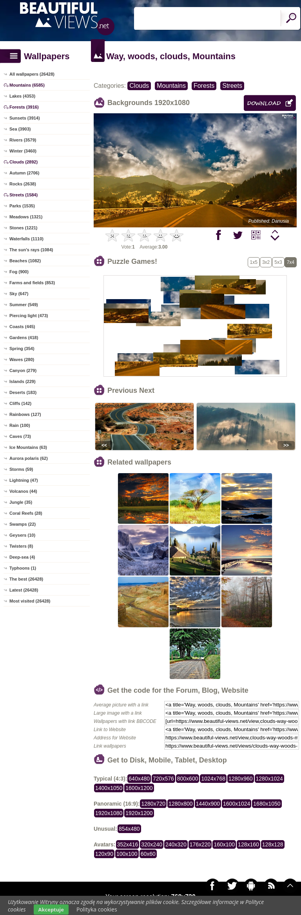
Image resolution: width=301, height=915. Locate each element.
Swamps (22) (22, 524)
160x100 (224, 844)
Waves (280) (21, 359)
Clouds (139, 85)
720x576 (163, 778)
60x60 (148, 854)
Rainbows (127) (25, 414)
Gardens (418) (23, 337)
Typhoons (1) (22, 568)
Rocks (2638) (22, 184)
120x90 (104, 854)
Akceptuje (51, 909)
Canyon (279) (22, 370)
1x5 (253, 262)
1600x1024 (236, 804)
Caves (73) (20, 436)
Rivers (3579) (22, 140)
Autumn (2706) (24, 173)
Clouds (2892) (23, 162)
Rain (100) (19, 425)
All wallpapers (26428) (31, 74)
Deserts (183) (22, 392)
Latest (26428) (23, 590)
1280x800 (181, 804)
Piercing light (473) (28, 315)
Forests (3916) (24, 107)
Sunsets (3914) (24, 118)
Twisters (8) (21, 546)
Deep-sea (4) (22, 557)
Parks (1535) (22, 205)
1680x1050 (266, 804)
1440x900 (208, 804)
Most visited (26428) (30, 601)
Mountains (171, 85)
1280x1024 (269, 778)
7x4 (290, 262)
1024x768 (213, 778)
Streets (232, 85)
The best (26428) (26, 579)
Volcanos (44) (23, 491)
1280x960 (240, 778)
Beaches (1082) (25, 260)
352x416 (127, 844)
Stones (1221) (23, 227)
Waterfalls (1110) (26, 238)
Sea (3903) (20, 129)
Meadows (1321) (25, 216)
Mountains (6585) (27, 85)
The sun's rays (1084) (31, 249)
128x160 (248, 844)
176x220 (200, 844)
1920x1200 (138, 813)
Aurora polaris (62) (28, 458)
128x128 (272, 844)
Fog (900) (19, 271)
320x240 (151, 844)
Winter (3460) (22, 151)
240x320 (176, 844)
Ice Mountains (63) (28, 447)
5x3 (278, 262)
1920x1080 (108, 813)
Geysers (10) (22, 535)
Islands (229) (22, 381)
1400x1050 (108, 788)
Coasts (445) (22, 326)
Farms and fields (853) (32, 282)
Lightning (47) (23, 480)
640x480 (139, 778)
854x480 (129, 829)
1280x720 (153, 804)
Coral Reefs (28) (25, 513)
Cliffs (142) (20, 403)
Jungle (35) (20, 502)
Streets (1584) (23, 194)
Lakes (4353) (22, 96)
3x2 (266, 262)
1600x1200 (138, 788)
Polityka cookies (96, 909)
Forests (204, 85)
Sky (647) (18, 293)
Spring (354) (21, 348)
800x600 (187, 778)
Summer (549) (23, 304)
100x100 (127, 854)
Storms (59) (21, 469)
